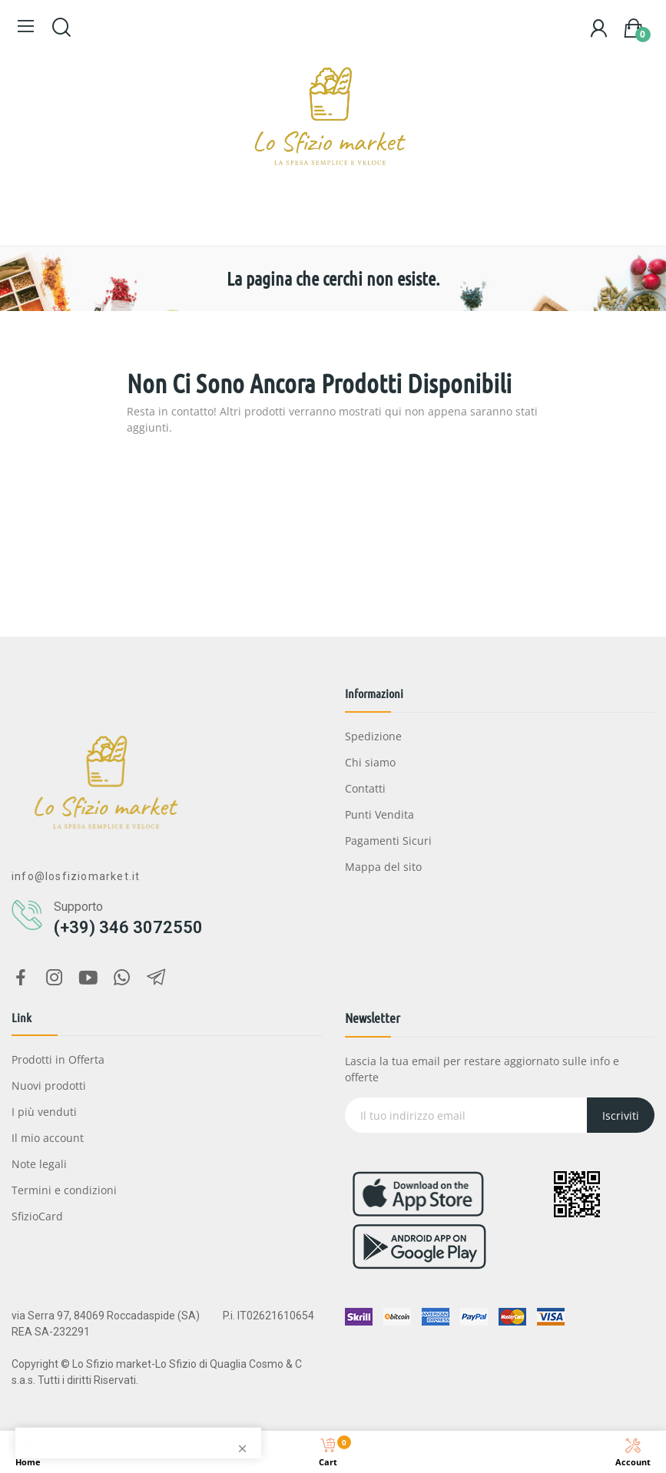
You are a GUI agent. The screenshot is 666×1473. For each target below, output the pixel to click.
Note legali (39, 1164)
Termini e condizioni (64, 1190)
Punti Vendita (379, 814)
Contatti (365, 788)
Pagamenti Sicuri (388, 840)
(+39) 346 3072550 (128, 927)
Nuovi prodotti (49, 1085)
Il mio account (48, 1137)
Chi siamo (370, 762)
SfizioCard (37, 1216)
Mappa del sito (383, 866)
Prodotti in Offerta (58, 1059)
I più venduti (44, 1111)
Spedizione (373, 736)
